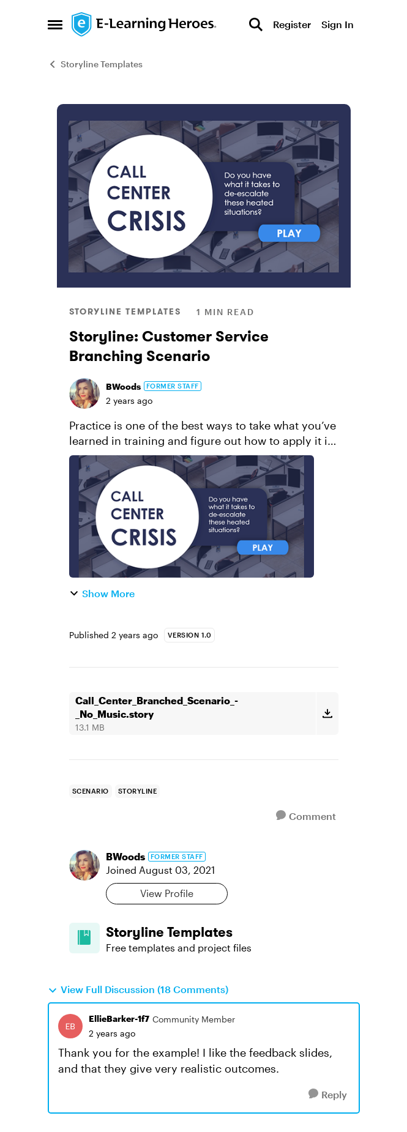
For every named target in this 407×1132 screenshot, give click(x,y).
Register (292, 24)
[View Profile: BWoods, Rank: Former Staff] (84, 393)
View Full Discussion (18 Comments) (138, 989)
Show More (102, 593)
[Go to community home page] (144, 24)
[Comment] (306, 816)
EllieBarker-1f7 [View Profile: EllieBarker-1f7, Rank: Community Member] (119, 1018)
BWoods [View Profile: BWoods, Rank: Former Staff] (123, 386)
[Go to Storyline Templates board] (84, 938)
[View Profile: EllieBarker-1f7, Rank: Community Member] (70, 1026)
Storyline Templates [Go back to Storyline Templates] (95, 64)
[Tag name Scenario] (90, 791)
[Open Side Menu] (55, 24)
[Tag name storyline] (137, 791)
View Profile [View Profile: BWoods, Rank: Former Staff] (166, 893)
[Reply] (327, 1094)
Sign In (337, 24)
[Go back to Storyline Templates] (222, 932)
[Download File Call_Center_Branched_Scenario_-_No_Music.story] (327, 713)
